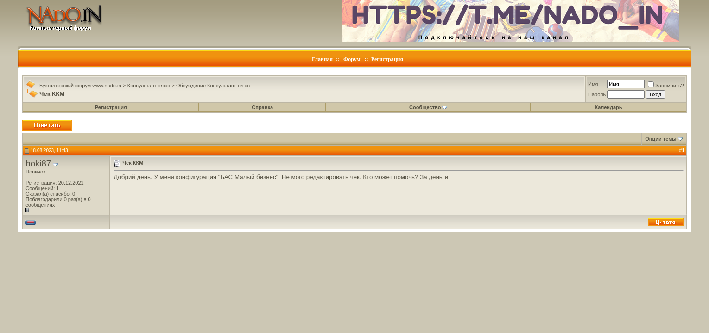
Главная (322, 59)
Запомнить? (666, 85)
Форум (352, 59)
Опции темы (660, 139)
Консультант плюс (148, 85)
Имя (593, 84)
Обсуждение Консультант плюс (213, 85)
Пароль (597, 94)
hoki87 (38, 163)
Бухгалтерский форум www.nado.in (80, 85)
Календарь (608, 107)
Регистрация (387, 59)
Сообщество (428, 107)
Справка (262, 107)
